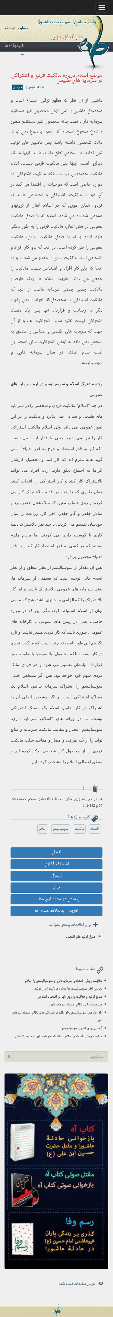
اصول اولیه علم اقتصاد (81, 937)
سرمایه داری (24, 718)
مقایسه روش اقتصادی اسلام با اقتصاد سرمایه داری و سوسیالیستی (58, 1036)
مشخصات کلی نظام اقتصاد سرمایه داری (75, 1005)
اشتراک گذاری (56, 864)
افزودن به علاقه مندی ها (56, 911)
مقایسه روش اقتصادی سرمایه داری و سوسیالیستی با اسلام (63, 981)
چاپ (56, 887)
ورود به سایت (27, 28)
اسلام (48, 206)
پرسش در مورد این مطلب (56, 899)
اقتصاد (94, 829)
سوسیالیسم (91, 363)
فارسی (17, 87)
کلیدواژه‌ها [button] (14, 46)
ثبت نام (9, 28)
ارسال (56, 876)
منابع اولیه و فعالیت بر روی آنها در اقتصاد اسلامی (69, 997)
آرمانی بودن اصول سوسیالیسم (82, 1028)
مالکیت (79, 829)
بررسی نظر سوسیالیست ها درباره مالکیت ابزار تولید (68, 989)
